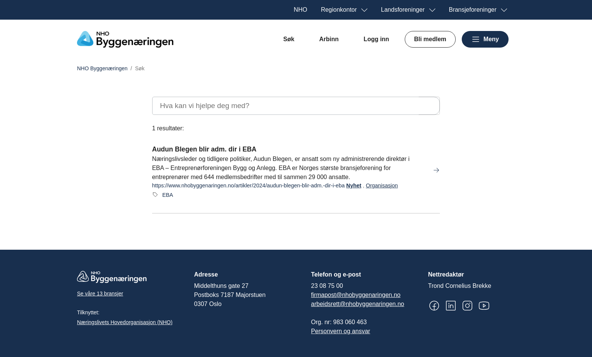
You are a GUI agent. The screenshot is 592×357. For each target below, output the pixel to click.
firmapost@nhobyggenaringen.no (356, 295)
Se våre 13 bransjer (100, 294)
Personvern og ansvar (340, 331)
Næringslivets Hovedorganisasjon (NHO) (125, 322)
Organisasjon (382, 185)
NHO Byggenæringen (102, 68)
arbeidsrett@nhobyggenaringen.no (357, 304)
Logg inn (376, 39)
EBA (167, 195)
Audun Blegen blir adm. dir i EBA (204, 149)
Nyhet (353, 185)
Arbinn (329, 39)
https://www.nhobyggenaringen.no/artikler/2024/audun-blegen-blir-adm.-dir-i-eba (248, 185)
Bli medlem (430, 39)
